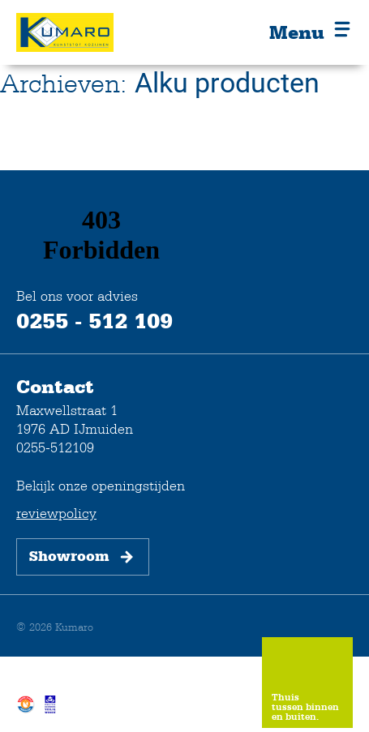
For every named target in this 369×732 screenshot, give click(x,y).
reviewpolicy (56, 512)
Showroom (82, 557)
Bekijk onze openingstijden (100, 485)
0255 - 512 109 (94, 320)
